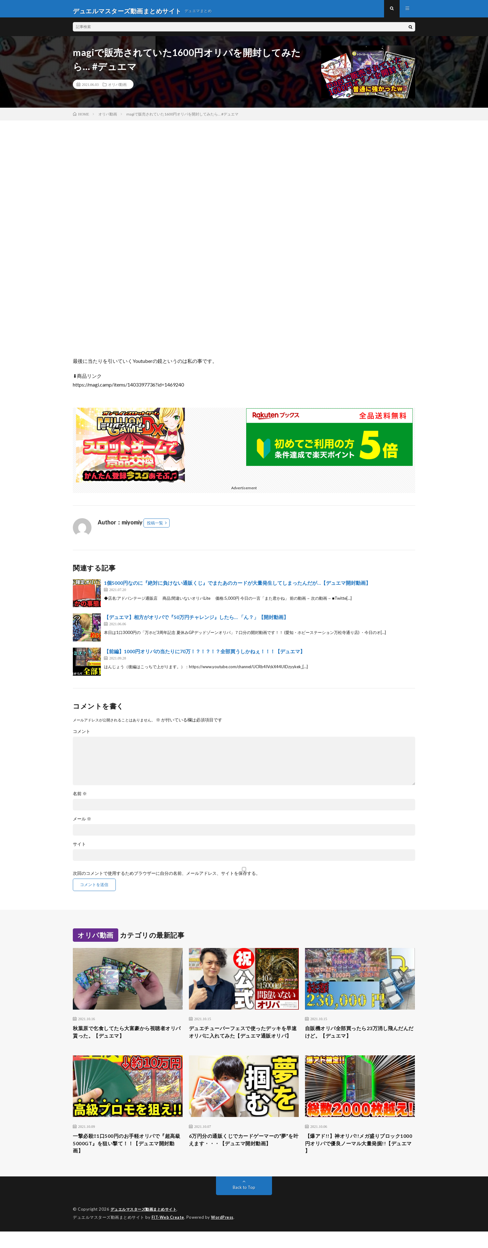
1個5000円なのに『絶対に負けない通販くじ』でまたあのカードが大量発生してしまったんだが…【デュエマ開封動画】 (237, 587)
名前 (80, 798)
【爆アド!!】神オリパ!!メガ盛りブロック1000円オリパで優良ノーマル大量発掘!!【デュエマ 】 (358, 1159)
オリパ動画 (117, 89)
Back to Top (244, 1204)
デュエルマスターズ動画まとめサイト (146, 1226)
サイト (79, 848)
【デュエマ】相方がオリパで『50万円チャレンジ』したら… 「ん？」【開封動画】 (196, 621)
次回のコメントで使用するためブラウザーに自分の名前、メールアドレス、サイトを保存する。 (166, 877)
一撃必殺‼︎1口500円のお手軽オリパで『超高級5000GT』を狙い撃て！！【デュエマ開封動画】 (127, 1159)
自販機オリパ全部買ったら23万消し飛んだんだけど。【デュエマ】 (357, 1037)
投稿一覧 (155, 527)
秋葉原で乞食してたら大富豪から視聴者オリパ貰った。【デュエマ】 (127, 1037)
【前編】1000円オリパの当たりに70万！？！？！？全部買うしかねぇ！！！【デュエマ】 (204, 656)
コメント (81, 736)
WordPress (224, 1234)
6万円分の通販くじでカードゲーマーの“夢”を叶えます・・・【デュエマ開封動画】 (243, 1159)
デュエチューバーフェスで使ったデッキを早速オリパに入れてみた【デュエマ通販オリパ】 (243, 1041)
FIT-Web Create (168, 1234)
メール (82, 823)
